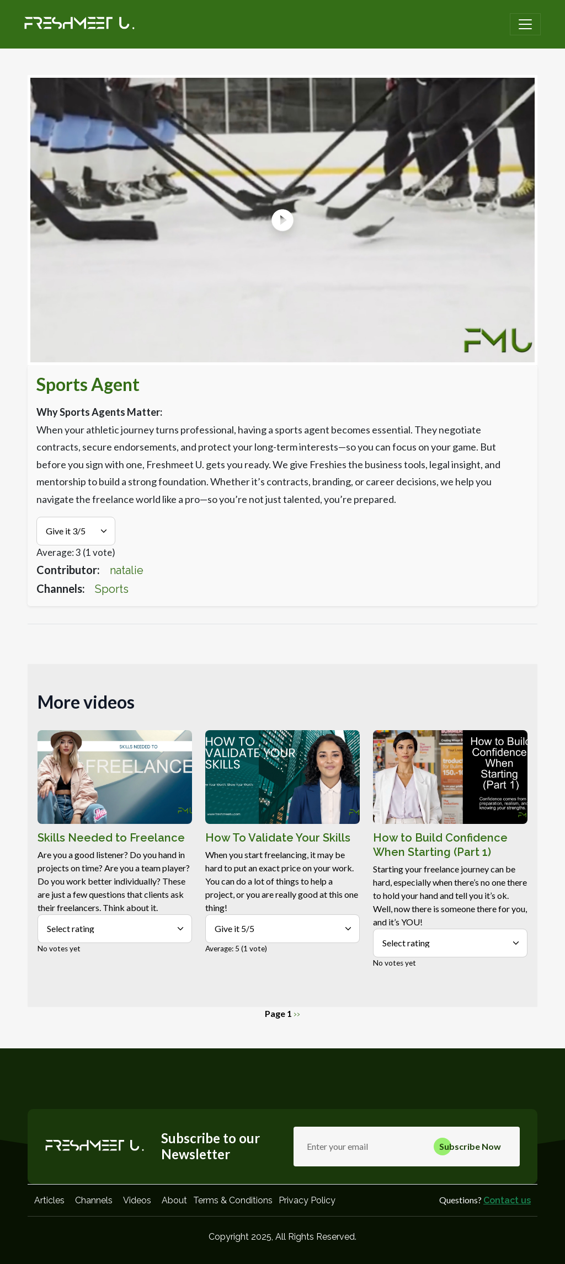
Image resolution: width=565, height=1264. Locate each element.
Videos (137, 1200)
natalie (126, 570)
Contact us (507, 1200)
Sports (112, 589)
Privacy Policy (307, 1200)
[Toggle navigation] (525, 24)
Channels (94, 1200)
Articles (49, 1200)
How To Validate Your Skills (277, 837)
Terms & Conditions (233, 1200)
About (174, 1200)
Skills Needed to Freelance (111, 837)
